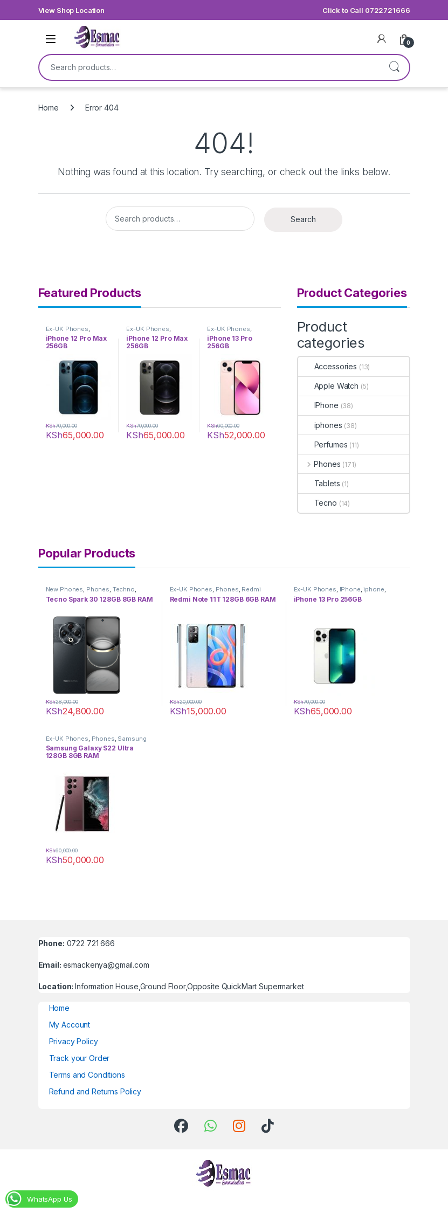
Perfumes (323, 444)
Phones (319, 463)
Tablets (319, 483)
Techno (124, 589)
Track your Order (79, 1058)
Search (394, 67)
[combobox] (209, 67)
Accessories (327, 366)
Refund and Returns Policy (95, 1091)
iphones (320, 425)
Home (48, 107)
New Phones (65, 589)
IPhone (318, 405)
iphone (373, 589)
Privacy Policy (73, 1041)
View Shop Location (71, 10)
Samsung (132, 738)
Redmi (251, 589)
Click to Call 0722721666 (366, 10)
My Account (70, 1024)
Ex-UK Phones (67, 329)
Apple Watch (328, 385)
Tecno (317, 502)
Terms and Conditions (87, 1074)
